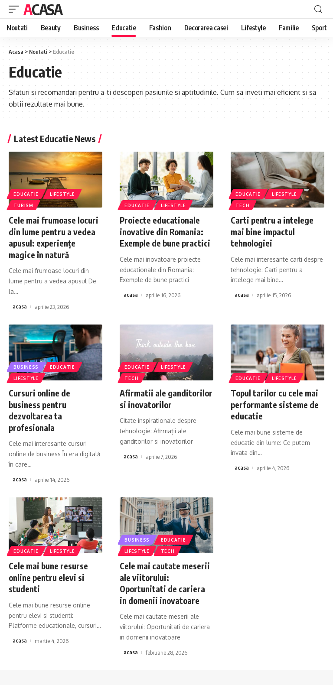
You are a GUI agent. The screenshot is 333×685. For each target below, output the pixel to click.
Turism (23, 205)
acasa (20, 305)
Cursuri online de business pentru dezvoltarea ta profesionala (40, 408)
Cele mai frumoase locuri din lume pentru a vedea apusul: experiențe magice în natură (54, 236)
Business (26, 365)
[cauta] (318, 9)
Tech (243, 205)
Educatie (26, 193)
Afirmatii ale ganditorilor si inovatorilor (147, 403)
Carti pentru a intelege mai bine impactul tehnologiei (273, 231)
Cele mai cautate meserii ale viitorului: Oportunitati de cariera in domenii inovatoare (165, 580)
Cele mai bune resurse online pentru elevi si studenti (49, 575)
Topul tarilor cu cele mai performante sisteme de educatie (275, 403)
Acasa (42, 9)
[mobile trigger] (16, 9)
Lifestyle (63, 193)
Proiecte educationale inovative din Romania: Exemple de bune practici (166, 231)
